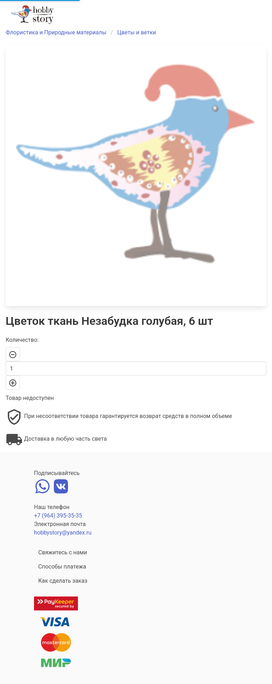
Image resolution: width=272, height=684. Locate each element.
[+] (13, 382)
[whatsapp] (42, 485)
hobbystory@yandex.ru (62, 532)
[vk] (60, 485)
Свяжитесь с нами (62, 552)
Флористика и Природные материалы (56, 32)
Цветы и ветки (136, 32)
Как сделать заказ (62, 580)
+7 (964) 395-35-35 (58, 515)
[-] (13, 354)
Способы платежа (62, 566)
